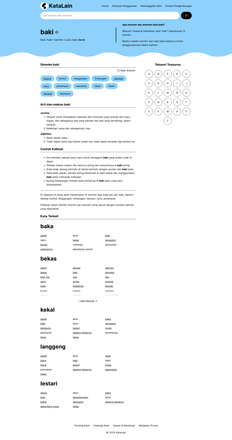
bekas (48, 258)
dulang (47, 78)
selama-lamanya (82, 332)
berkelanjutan (80, 397)
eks (107, 277)
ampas (76, 267)
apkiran (109, 267)
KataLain (60, 5)
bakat (43, 272)
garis (43, 281)
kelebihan (78, 286)
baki (107, 235)
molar (108, 328)
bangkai (109, 272)
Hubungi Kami (101, 425)
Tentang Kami (82, 425)
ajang (43, 267)
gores (76, 281)
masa (108, 365)
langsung (45, 328)
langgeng (110, 240)
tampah (47, 93)
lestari (43, 244)
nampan (118, 78)
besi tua (44, 277)
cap (75, 277)
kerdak (109, 286)
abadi (43, 235)
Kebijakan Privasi (148, 425)
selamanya (46, 249)
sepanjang (111, 369)
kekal (76, 240)
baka (46, 226)
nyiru (46, 86)
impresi (109, 281)
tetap (76, 337)
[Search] (186, 15)
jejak (43, 286)
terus (43, 337)
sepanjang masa (49, 406)
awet (108, 355)
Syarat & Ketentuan (124, 425)
